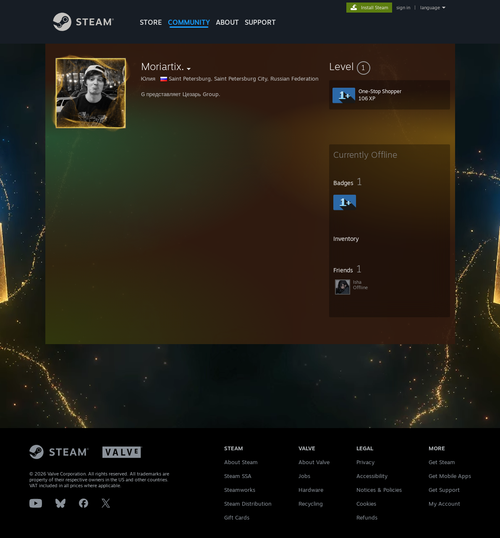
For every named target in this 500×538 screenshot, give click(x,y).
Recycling (310, 503)
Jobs (304, 476)
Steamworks (239, 489)
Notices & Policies (379, 489)
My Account (444, 503)
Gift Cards (236, 517)
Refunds (366, 517)
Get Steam (442, 462)
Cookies (366, 503)
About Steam (241, 462)
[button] (389, 66)
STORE (151, 22)
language (430, 7)
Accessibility (371, 476)
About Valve (314, 462)
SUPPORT (260, 22)
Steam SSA (237, 476)
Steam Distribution (248, 503)
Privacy (365, 462)
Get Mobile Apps (450, 476)
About (227, 22)
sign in (403, 7)
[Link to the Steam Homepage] (90, 28)
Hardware (310, 489)
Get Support (444, 489)
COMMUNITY (189, 22)
